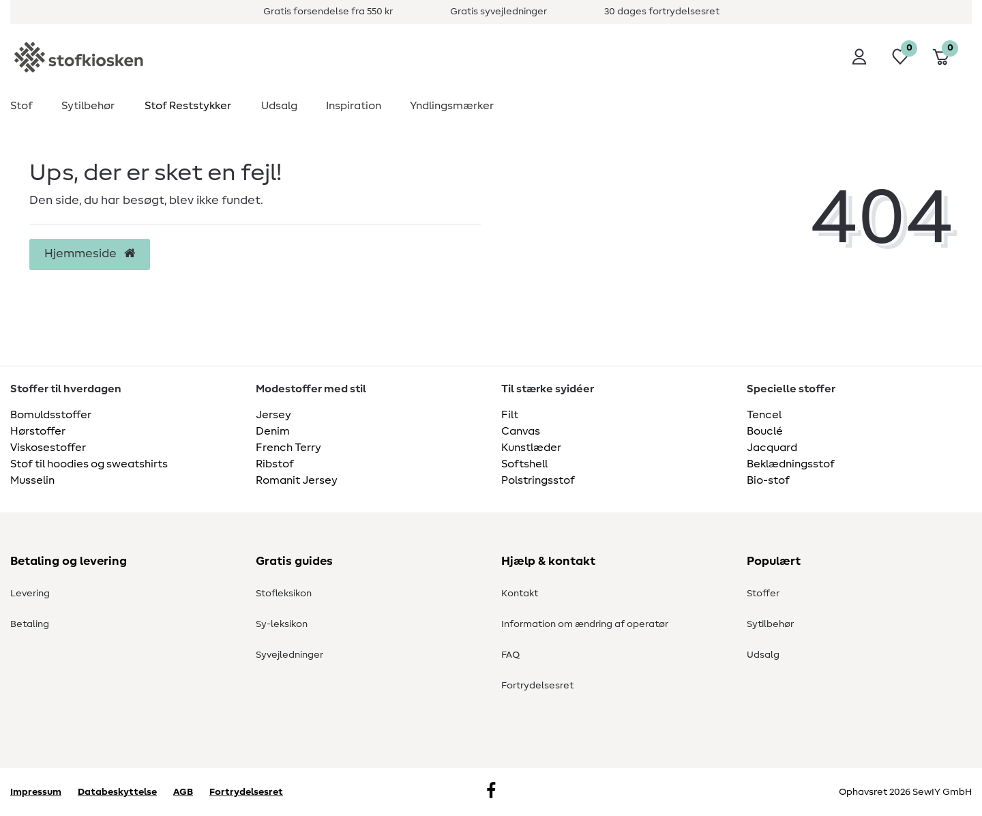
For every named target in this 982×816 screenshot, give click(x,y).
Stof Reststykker (188, 105)
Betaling (29, 624)
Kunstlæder (531, 447)
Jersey (273, 414)
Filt (509, 414)
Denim (273, 431)
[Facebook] (491, 792)
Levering (30, 593)
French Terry (288, 447)
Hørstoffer (37, 431)
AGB (183, 792)
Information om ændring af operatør (584, 624)
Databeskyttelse (117, 792)
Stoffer (763, 593)
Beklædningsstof (791, 463)
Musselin (32, 480)
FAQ (510, 655)
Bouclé (765, 431)
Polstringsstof (538, 480)
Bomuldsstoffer (50, 414)
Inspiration (353, 105)
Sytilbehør (88, 105)
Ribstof (275, 463)
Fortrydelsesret (537, 685)
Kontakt (519, 593)
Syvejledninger (289, 655)
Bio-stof (768, 480)
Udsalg (279, 105)
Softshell (524, 463)
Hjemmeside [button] (89, 254)
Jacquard (772, 447)
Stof (21, 105)
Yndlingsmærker (452, 105)
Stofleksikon (284, 593)
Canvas (520, 431)
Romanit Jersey (297, 480)
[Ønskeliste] (900, 56)
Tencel (764, 414)
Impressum (35, 792)
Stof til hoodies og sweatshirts (89, 463)
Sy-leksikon (282, 624)
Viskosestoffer (48, 447)
